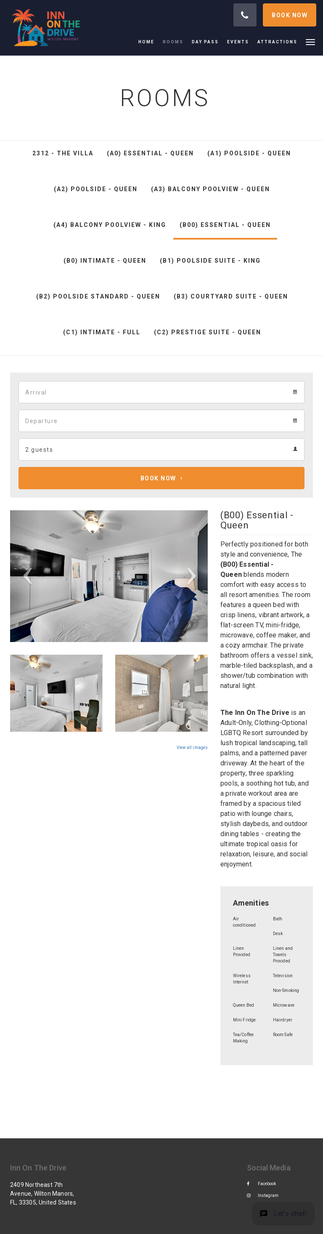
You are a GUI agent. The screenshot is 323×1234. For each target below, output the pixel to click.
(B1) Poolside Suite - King (210, 260)
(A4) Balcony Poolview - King (109, 224)
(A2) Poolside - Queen (96, 189)
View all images (192, 747)
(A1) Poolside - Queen (249, 153)
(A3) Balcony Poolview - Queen (210, 189)
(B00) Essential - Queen (225, 224)
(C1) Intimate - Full (101, 332)
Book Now (158, 478)
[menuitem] (148, 42)
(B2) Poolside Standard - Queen (98, 296)
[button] (310, 41)
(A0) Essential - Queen (150, 153)
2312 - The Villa (62, 153)
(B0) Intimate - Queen (105, 260)
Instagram (263, 1195)
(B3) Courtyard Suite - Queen (231, 296)
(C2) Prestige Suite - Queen (207, 332)
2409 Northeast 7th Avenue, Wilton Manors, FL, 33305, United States (43, 1193)
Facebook (261, 1183)
